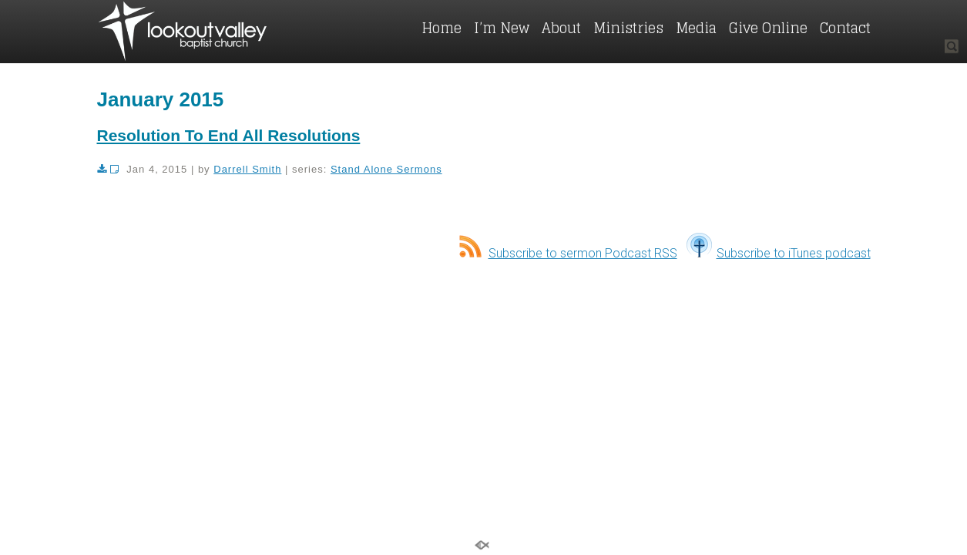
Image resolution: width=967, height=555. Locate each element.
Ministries (628, 28)
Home (441, 28)
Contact (845, 28)
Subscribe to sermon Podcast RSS (568, 253)
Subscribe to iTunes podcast (779, 253)
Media (696, 28)
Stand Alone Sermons (386, 169)
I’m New (501, 28)
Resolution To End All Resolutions (229, 135)
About (561, 28)
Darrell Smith (247, 169)
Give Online (768, 28)
